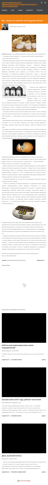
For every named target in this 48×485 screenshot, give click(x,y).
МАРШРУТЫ (29, 10)
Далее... (44, 359)
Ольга (24, 260)
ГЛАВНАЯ (4, 10)
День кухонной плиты (11, 456)
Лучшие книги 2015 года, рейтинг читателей (21, 399)
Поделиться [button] (40, 260)
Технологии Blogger (24, 480)
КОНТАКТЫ (40, 10)
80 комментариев (16, 415)
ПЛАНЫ (20, 10)
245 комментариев (16, 359)
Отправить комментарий (18, 472)
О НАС (12, 10)
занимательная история (14, 260)
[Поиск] (42, 3)
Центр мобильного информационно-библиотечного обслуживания (19, 4)
